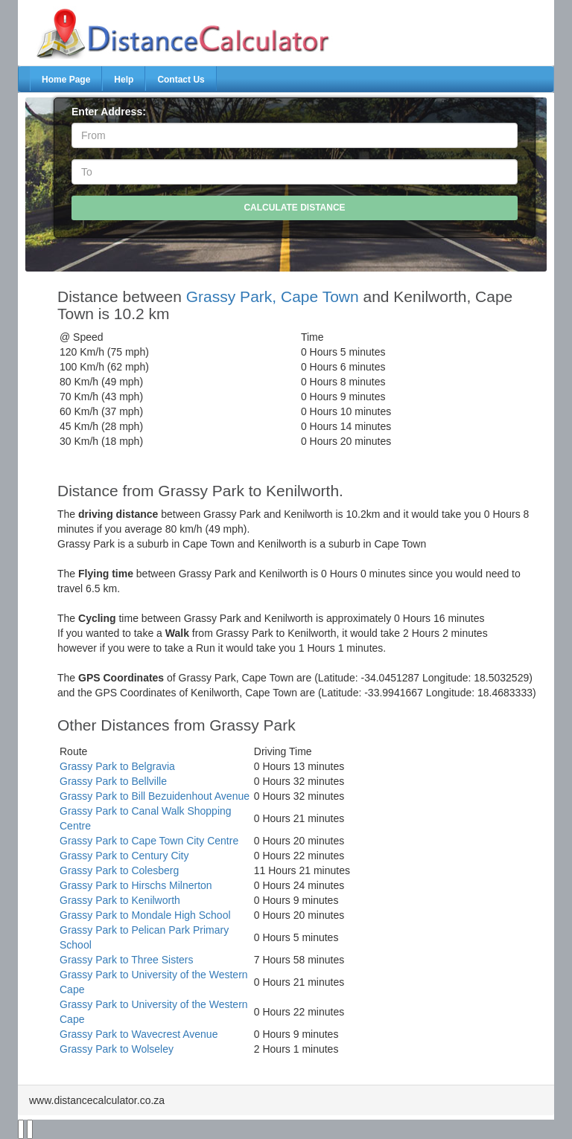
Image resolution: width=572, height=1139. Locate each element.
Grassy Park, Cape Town (272, 296)
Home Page (66, 79)
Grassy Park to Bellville (113, 781)
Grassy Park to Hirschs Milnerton (136, 885)
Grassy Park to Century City (124, 856)
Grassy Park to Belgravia (117, 766)
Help (123, 79)
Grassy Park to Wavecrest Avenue (138, 1034)
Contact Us (180, 79)
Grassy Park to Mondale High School (145, 915)
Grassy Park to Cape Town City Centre (149, 841)
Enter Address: (109, 112)
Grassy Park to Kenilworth (120, 900)
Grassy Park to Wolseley (117, 1049)
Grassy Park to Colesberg (119, 870)
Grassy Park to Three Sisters (126, 960)
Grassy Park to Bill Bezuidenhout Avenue (155, 796)
